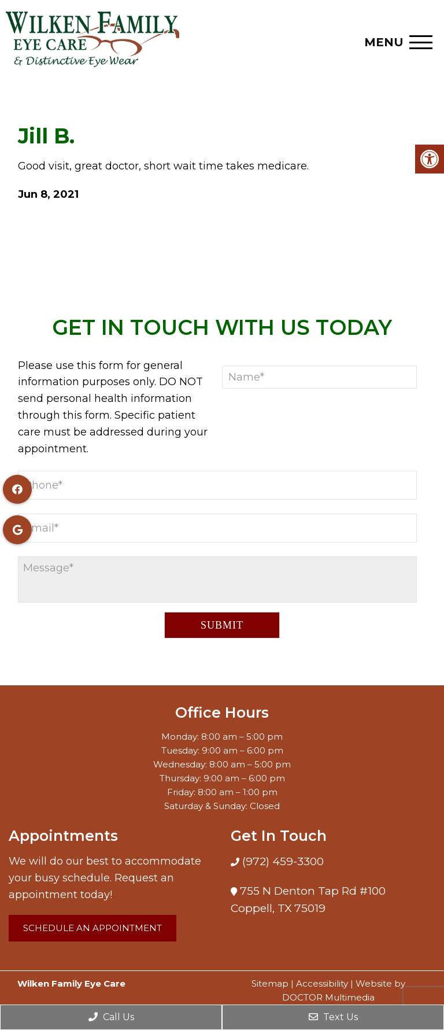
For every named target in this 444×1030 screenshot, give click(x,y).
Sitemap (269, 983)
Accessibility (322, 983)
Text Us (333, 1016)
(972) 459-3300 (281, 861)
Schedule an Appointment (92, 927)
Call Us (111, 1016)
